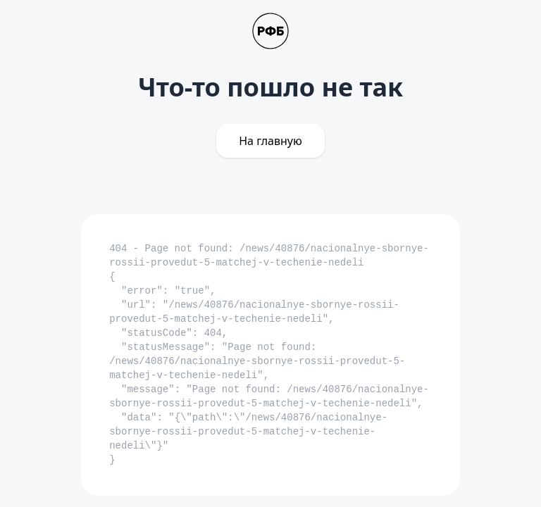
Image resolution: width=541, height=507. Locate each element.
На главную (270, 141)
